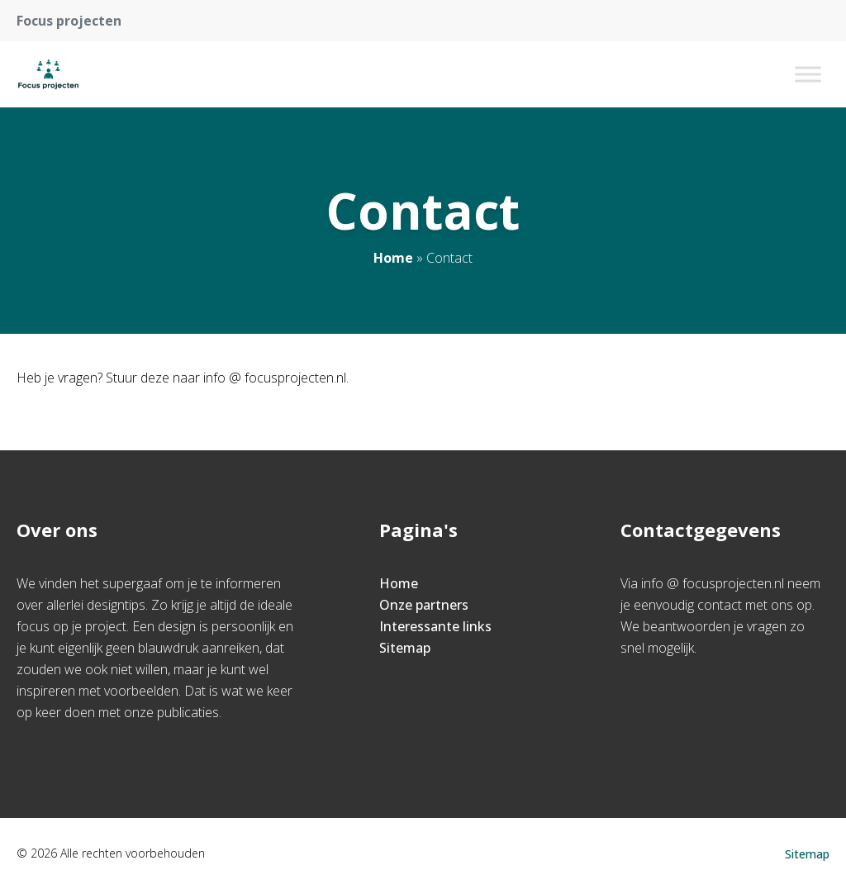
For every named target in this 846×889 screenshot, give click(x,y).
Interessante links (435, 626)
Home (393, 258)
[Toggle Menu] (808, 74)
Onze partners (423, 605)
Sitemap (404, 648)
